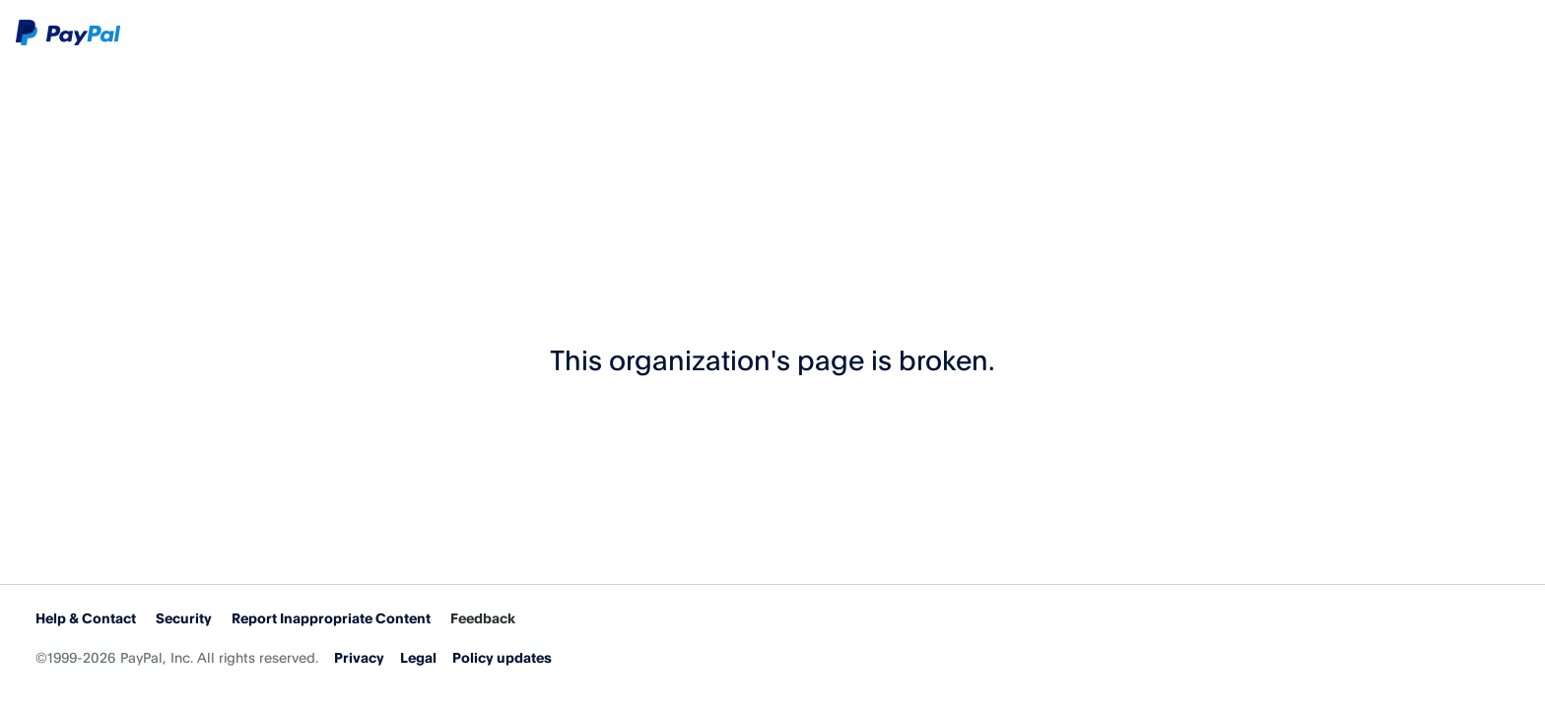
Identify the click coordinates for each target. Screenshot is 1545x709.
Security (184, 618)
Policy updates (502, 657)
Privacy (359, 657)
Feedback (482, 618)
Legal (418, 657)
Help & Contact (85, 618)
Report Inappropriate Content (331, 618)
